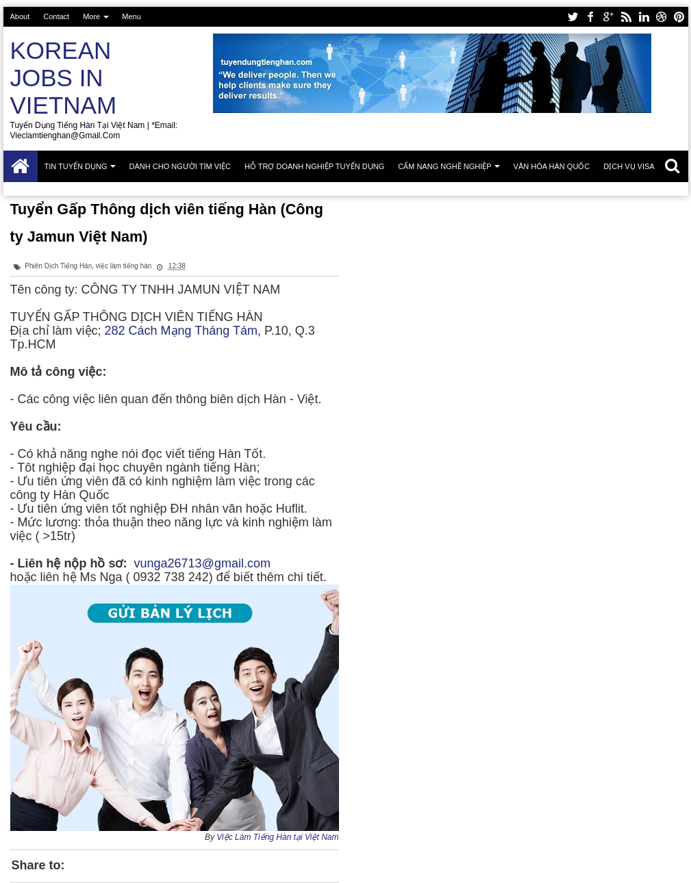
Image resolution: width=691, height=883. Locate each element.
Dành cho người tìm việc (180, 166)
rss (626, 17)
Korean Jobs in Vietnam (63, 77)
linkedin (644, 17)
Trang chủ (20, 166)
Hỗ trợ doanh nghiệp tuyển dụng (314, 166)
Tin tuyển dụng (76, 166)
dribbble (661, 17)
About (20, 16)
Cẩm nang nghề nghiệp (444, 166)
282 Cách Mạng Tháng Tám (181, 330)
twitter (572, 17)
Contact (56, 16)
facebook (590, 17)
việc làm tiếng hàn (123, 266)
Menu (131, 16)
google (608, 17)
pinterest (679, 17)
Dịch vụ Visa (628, 166)
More (91, 16)
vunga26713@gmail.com (202, 563)
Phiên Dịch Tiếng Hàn (58, 266)
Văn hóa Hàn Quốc (552, 166)
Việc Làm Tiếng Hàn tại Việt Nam (277, 837)
